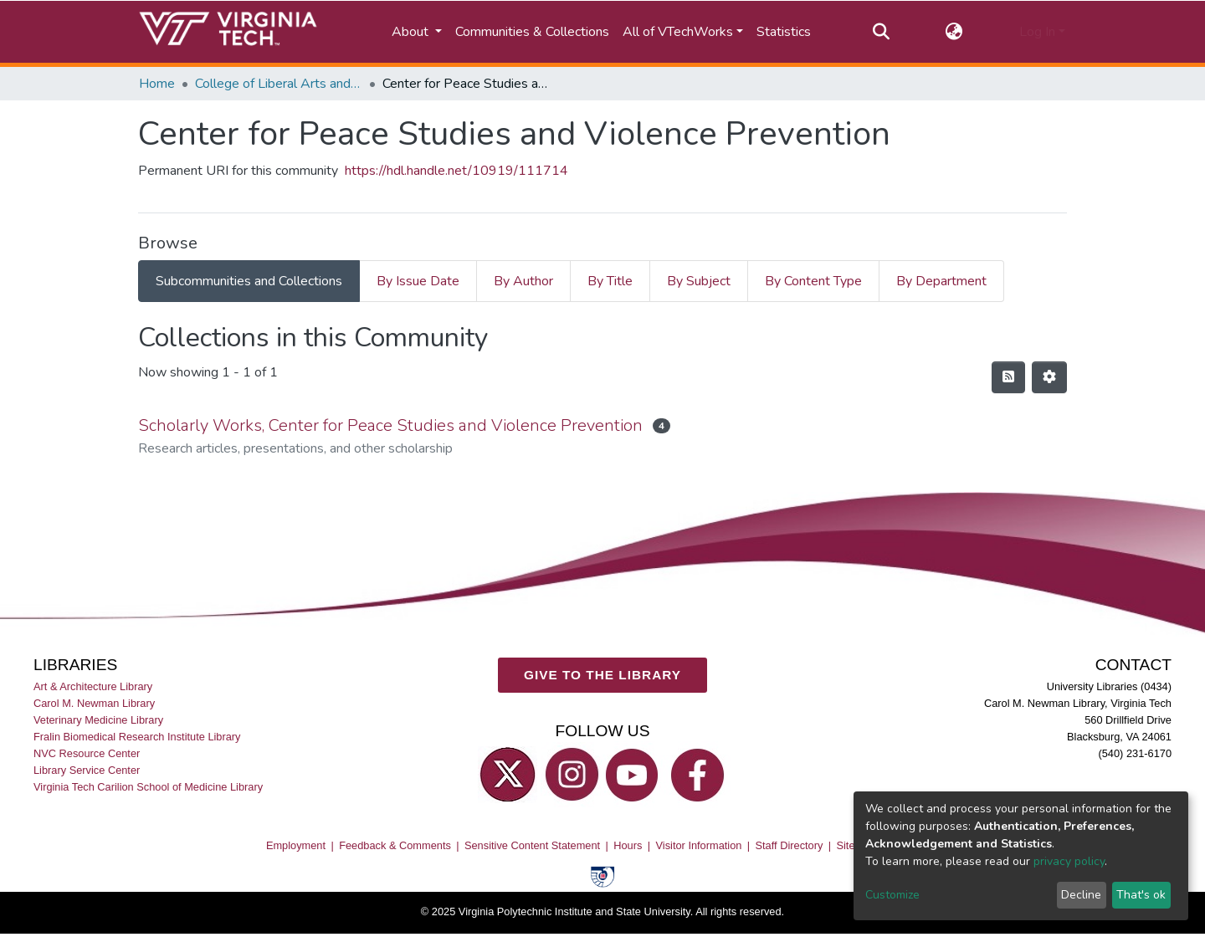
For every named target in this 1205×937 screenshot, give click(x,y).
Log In (1037, 32)
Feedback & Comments (395, 844)
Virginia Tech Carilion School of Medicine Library (148, 787)
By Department (941, 281)
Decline (1081, 895)
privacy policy (1069, 861)
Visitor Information (699, 844)
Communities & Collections (532, 32)
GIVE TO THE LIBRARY (602, 675)
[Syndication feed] (1008, 377)
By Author (523, 281)
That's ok (1141, 895)
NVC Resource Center (86, 753)
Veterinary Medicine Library (98, 719)
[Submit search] (880, 32)
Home (157, 83)
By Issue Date (418, 281)
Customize (892, 895)
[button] (954, 32)
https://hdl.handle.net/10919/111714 (456, 170)
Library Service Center (86, 770)
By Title (610, 281)
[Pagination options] (1049, 377)
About (412, 32)
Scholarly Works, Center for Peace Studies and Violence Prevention (390, 425)
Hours (627, 844)
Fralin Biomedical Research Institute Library (137, 736)
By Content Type (813, 281)
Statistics (783, 32)
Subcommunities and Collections (249, 281)
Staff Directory (789, 844)
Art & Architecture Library (92, 685)
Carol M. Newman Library (94, 702)
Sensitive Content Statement (532, 844)
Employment (296, 844)
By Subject (699, 281)
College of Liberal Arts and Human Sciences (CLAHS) (278, 83)
